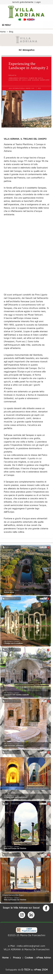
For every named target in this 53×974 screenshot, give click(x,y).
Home (3, 31)
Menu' (6, 25)
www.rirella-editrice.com (26, 938)
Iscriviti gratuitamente (23, 2)
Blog (12, 31)
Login (38, 2)
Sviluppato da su (27, 969)
